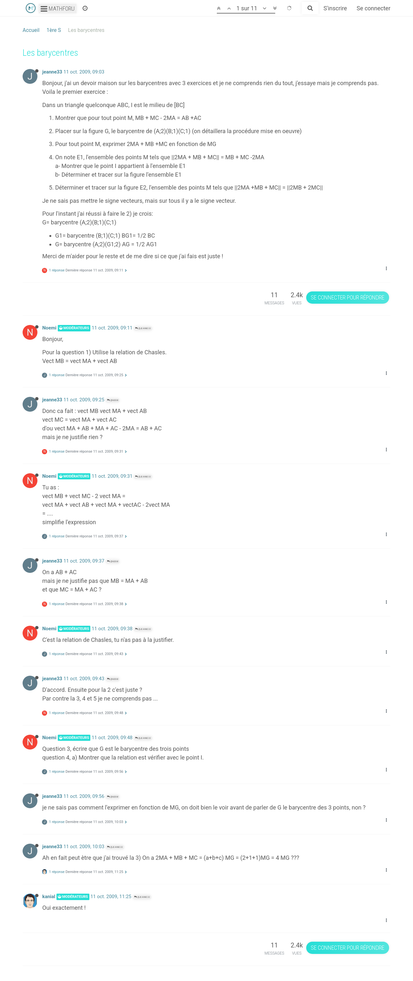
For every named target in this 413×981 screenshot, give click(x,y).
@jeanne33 (143, 328)
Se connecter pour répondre (347, 297)
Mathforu (58, 8)
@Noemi (112, 400)
